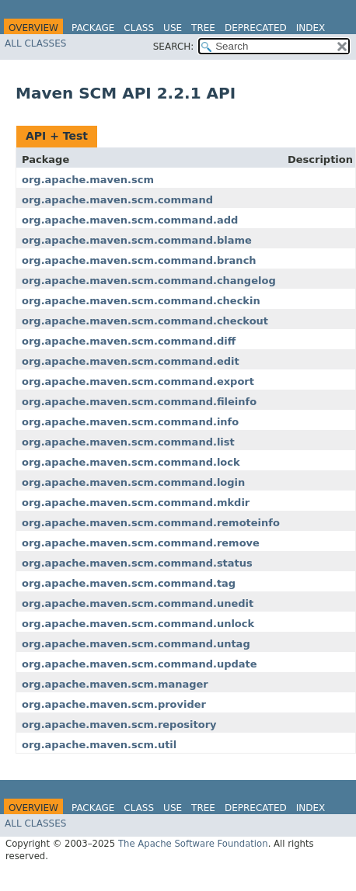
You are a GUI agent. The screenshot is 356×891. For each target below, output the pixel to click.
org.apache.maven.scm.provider (114, 704)
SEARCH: (173, 46)
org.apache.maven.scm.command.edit (130, 361)
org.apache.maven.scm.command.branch (139, 260)
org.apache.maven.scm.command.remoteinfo (151, 523)
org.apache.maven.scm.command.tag (129, 583)
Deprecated (256, 28)
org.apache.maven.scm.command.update (139, 664)
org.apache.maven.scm (88, 179)
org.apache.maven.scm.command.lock (131, 462)
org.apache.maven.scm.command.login (133, 482)
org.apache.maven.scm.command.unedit (137, 603)
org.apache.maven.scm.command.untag (136, 644)
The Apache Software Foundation (193, 843)
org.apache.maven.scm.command (117, 200)
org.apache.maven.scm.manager (115, 684)
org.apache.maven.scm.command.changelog (149, 280)
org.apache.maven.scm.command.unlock (138, 623)
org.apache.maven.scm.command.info (130, 422)
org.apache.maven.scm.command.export (138, 381)
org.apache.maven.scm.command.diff (129, 341)
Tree (203, 28)
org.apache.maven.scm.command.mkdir (136, 502)
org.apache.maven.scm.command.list (128, 442)
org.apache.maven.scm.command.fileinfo (139, 401)
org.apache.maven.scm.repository (119, 724)
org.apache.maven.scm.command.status (137, 563)
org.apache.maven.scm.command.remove (141, 543)
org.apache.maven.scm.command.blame (137, 240)
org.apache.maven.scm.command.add (130, 220)
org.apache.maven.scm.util (99, 745)
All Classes (35, 43)
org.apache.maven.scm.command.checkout (145, 321)
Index (311, 28)
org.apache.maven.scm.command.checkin (141, 301)
